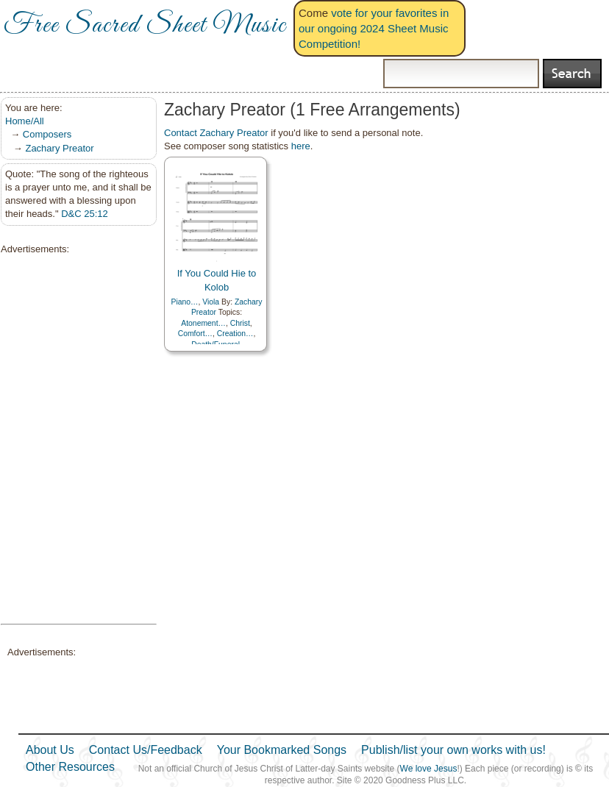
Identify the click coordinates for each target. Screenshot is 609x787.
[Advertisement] (74, 440)
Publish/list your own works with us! (453, 750)
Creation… (235, 334)
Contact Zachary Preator (216, 132)
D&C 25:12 (84, 213)
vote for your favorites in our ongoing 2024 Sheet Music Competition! (374, 28)
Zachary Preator (59, 148)
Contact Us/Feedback (145, 750)
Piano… (184, 302)
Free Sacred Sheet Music (145, 26)
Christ (240, 323)
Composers (47, 134)
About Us (50, 750)
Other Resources (70, 767)
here (300, 146)
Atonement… (203, 323)
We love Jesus (428, 768)
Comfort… (195, 334)
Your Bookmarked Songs (281, 750)
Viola (210, 302)
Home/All (24, 121)
